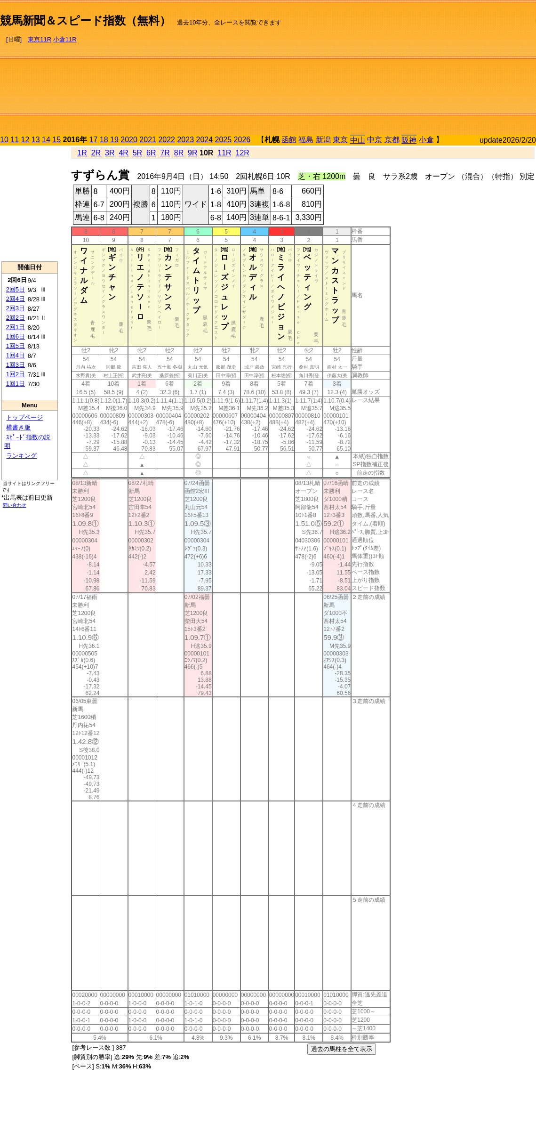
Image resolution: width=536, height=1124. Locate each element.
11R (224, 153)
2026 (242, 140)
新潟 (323, 140)
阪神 (408, 140)
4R (123, 153)
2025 (223, 140)
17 (93, 140)
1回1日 (15, 383)
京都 (392, 140)
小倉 (426, 140)
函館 (288, 140)
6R (151, 153)
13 (36, 140)
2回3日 (15, 308)
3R (109, 153)
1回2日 (15, 374)
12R (242, 153)
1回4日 (15, 355)
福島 (305, 140)
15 (56, 140)
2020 (128, 140)
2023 (185, 140)
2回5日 (15, 289)
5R (137, 153)
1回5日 (15, 345)
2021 (147, 140)
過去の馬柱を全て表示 (341, 1048)
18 (104, 140)
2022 (166, 140)
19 (114, 140)
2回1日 (15, 327)
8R (179, 153)
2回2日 (15, 317)
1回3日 (15, 364)
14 (46, 140)
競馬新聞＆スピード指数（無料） (85, 20)
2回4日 (15, 298)
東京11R (39, 39)
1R (82, 153)
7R (164, 153)
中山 (357, 140)
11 (14, 140)
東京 (340, 140)
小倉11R (65, 39)
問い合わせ (14, 505)
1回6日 (15, 336)
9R (192, 153)
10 (4, 140)
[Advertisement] (436, 69)
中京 (374, 140)
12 (25, 140)
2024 (204, 140)
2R (96, 153)
